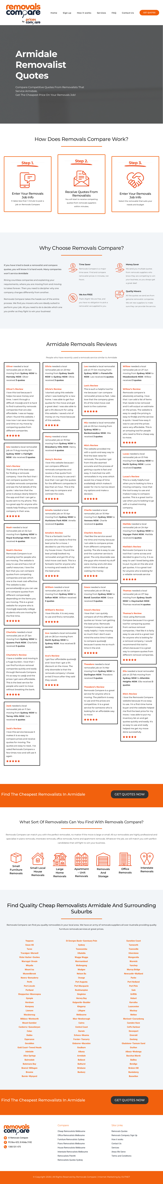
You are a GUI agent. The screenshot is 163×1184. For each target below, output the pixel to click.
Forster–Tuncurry (81, 1039)
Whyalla (29, 965)
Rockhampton (81, 990)
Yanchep (134, 965)
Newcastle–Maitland (133, 974)
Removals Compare (86, 1177)
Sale (134, 990)
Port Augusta (81, 982)
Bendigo (133, 1064)
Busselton (133, 1076)
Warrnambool (81, 961)
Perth (29, 982)
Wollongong (81, 965)
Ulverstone (134, 953)
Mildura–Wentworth (29, 1019)
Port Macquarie (81, 986)
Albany (81, 1052)
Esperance (29, 1039)
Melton (133, 1015)
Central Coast (81, 1027)
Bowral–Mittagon (29, 1068)
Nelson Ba (81, 974)
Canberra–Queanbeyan (29, 1027)
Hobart (133, 998)
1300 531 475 (14, 1147)
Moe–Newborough (81, 1019)
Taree (29, 949)
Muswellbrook (29, 974)
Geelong (133, 1039)
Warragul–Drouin (29, 961)
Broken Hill (133, 1068)
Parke (133, 978)
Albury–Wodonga (133, 1052)
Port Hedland (134, 982)
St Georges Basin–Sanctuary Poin (81, 941)
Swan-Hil (29, 945)
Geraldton (29, 1043)
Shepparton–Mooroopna (29, 994)
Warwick (134, 961)
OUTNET (125, 1177)
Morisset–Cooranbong (133, 1019)
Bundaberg (133, 1072)
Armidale (81, 1056)
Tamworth (133, 945)
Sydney (81, 945)
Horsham (29, 1002)
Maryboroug (29, 1015)
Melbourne (81, 1015)
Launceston (133, 1006)
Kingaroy (81, 1006)
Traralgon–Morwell (29, 953)
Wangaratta (133, 957)
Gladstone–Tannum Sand (133, 1043)
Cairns (81, 1023)
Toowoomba (81, 949)
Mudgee (81, 969)
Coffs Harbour (133, 1027)
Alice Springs (29, 1056)
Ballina (133, 1060)
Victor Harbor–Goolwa (29, 957)
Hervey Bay (81, 998)
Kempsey (29, 1006)
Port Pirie (133, 986)
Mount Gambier (29, 1023)
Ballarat (81, 1060)
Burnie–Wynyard (29, 1076)
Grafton (133, 1047)
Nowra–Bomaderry (29, 978)
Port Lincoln (29, 986)
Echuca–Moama (81, 1035)
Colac (29, 1031)
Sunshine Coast (133, 941)
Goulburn (81, 1047)
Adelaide (29, 1052)
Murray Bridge (133, 969)
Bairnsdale (29, 1060)
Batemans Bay (29, 1064)
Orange (81, 978)
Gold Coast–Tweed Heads (29, 1047)
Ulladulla (81, 953)
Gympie (29, 998)
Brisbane (81, 1068)
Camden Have (133, 1023)
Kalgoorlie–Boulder (81, 1002)
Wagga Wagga (81, 957)
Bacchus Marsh (133, 1056)
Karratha (133, 1002)
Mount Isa (29, 969)
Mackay (133, 1010)
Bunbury (81, 1072)
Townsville (133, 949)
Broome (29, 1072)
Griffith (133, 994)
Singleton (81, 994)
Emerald (133, 1035)
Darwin (81, 1031)
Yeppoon (29, 941)
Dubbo (29, 1035)
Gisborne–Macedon (81, 1043)
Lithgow (81, 1010)
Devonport (133, 1031)
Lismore (29, 1010)
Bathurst (81, 1064)
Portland (29, 990)
